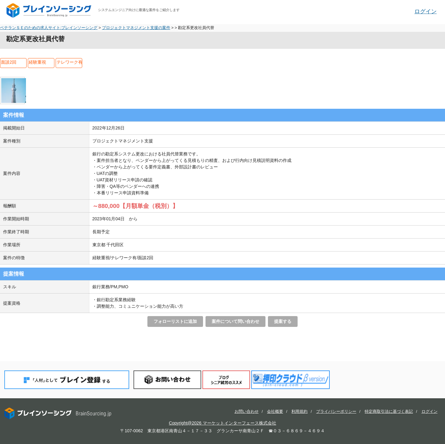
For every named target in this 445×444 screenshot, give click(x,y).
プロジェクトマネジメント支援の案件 (136, 28)
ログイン (425, 11)
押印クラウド (290, 379)
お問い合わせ (167, 379)
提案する (282, 321)
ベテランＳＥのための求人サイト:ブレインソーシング (49, 28)
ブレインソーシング (49, 10)
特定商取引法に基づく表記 (389, 411)
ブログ (226, 379)
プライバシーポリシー (336, 411)
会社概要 (275, 411)
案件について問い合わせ (235, 321)
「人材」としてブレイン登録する (66, 379)
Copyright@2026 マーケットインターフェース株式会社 (222, 423)
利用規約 (299, 411)
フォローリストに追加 (175, 321)
